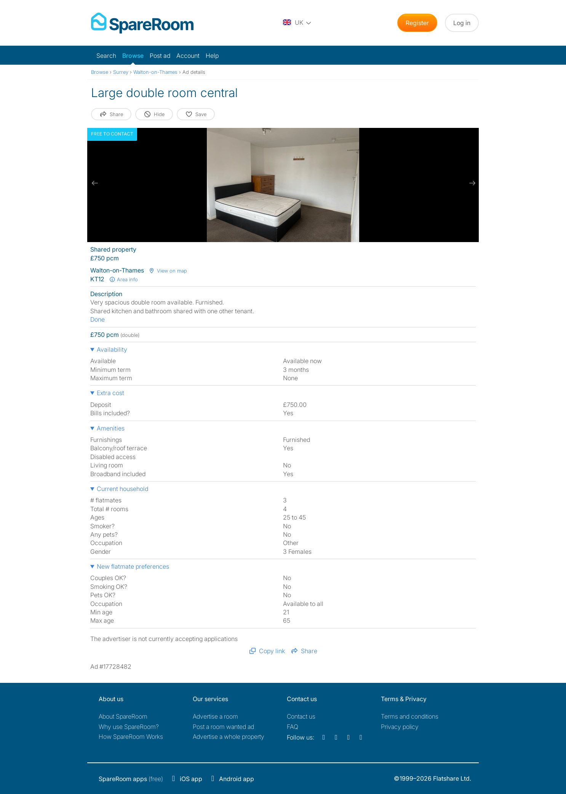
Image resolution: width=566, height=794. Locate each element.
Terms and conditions (409, 716)
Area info (123, 279)
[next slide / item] (471, 183)
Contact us (301, 716)
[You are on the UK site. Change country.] (297, 22)
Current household (122, 489)
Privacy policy (400, 726)
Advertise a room (215, 716)
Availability (112, 349)
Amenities (111, 428)
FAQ (292, 726)
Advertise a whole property (228, 736)
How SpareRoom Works (131, 736)
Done (97, 319)
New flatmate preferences (133, 566)
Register (417, 23)
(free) (131, 779)
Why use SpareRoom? (129, 726)
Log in (461, 23)
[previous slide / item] (94, 183)
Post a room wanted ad (223, 726)
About (123, 716)
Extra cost (110, 393)
